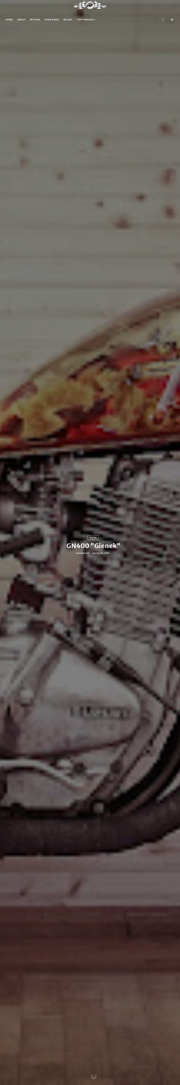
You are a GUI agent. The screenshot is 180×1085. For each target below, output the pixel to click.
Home (9, 19)
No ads (67, 19)
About (21, 19)
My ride (35, 19)
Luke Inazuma (82, 553)
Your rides (51, 19)
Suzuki (93, 537)
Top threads (85, 19)
